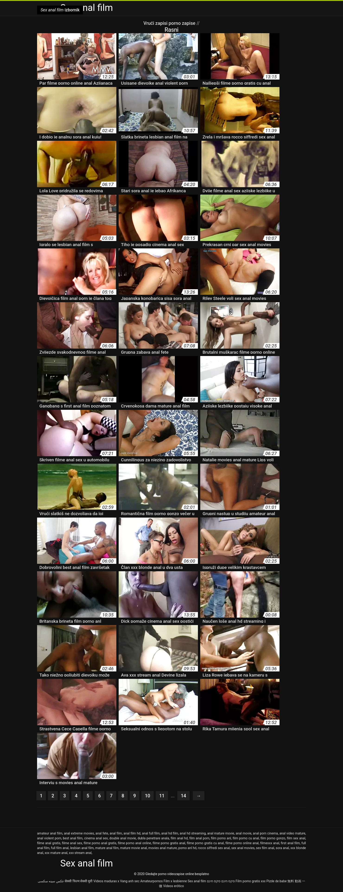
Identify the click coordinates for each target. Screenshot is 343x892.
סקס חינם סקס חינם (221, 881)
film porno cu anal (246, 838)
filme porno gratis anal (169, 843)
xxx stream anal (80, 853)
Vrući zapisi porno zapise (170, 23)
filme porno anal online (134, 843)
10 (147, 796)
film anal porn (199, 838)
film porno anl (221, 838)
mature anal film (107, 848)
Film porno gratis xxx (250, 881)
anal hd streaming (193, 833)
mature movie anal (133, 848)
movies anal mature (162, 848)
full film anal (60, 848)
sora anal (282, 848)
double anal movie (122, 838)
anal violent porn (49, 838)
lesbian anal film (82, 848)
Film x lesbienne (175, 881)
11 (162, 796)
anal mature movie (220, 833)
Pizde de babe (277, 881)
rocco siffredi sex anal (214, 848)
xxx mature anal (56, 853)
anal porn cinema (265, 833)
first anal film (290, 843)
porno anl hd (187, 848)
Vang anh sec (130, 881)
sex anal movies (242, 848)
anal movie (243, 833)
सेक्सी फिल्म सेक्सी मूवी (78, 881)
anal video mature (292, 833)
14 (183, 796)
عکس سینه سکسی (51, 881)
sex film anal (265, 848)
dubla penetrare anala (153, 838)
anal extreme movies (79, 833)
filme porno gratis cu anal (205, 843)
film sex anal (296, 838)
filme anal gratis (48, 843)
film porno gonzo (272, 838)
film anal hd (179, 838)
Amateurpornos (151, 881)
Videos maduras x (106, 881)
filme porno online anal (242, 843)
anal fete (101, 833)
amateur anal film (49, 833)
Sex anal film (197, 881)
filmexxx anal (269, 843)
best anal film (73, 838)
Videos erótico (173, 886)
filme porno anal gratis (100, 843)
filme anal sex (72, 843)
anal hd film (169, 833)
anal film (116, 833)
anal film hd (132, 833)
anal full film (151, 833)
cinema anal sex (96, 838)
